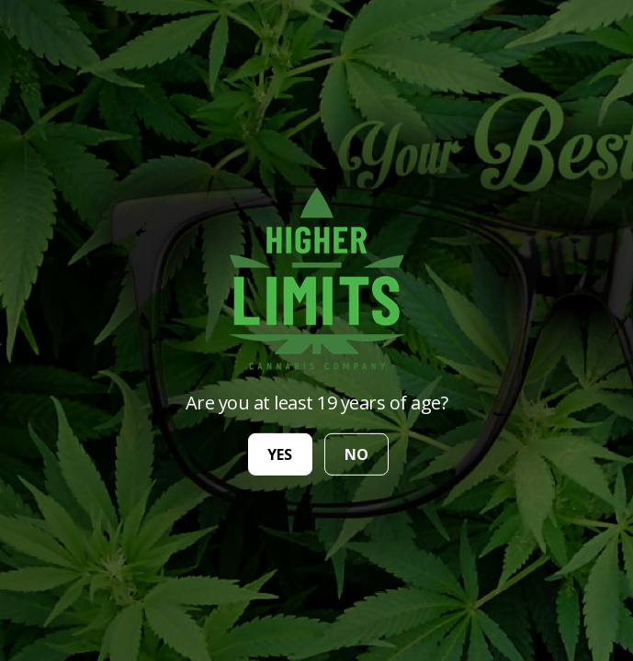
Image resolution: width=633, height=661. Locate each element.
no (356, 454)
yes (279, 454)
